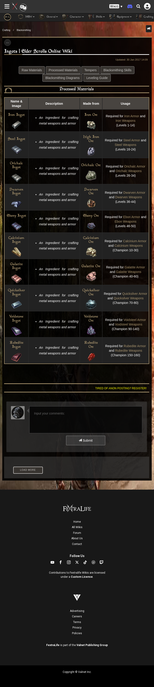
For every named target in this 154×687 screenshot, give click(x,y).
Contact (77, 544)
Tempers (90, 70)
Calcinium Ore (91, 240)
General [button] (48, 17)
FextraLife (52, 645)
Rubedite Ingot (16, 345)
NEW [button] (26, 17)
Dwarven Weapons (128, 197)
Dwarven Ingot (16, 192)
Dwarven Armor (134, 192)
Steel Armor (131, 140)
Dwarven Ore (91, 192)
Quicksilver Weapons (129, 298)
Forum (77, 532)
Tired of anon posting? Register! (121, 388)
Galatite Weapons (128, 272)
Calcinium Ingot (16, 240)
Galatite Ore (91, 266)
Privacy (77, 627)
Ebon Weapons (125, 221)
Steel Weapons (125, 145)
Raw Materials (32, 70)
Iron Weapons (126, 120)
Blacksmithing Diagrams (62, 78)
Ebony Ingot (16, 216)
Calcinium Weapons (128, 245)
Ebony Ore (91, 216)
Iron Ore (91, 115)
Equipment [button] (120, 17)
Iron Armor (131, 116)
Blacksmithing (24, 30)
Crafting (6, 30)
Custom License (82, 576)
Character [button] (73, 17)
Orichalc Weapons (129, 171)
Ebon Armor (131, 217)
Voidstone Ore (91, 319)
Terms (77, 622)
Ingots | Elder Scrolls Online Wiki (38, 51)
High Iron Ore (91, 139)
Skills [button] (96, 17)
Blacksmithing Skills (117, 70)
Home (77, 521)
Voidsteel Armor (134, 320)
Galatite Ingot (16, 266)
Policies (77, 633)
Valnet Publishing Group (92, 645)
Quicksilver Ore (91, 293)
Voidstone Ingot (16, 319)
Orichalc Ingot (16, 166)
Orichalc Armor (134, 166)
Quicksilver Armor (134, 293)
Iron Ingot (16, 115)
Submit (85, 440)
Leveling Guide (97, 78)
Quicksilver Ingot (16, 293)
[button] (116, 6)
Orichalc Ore (91, 165)
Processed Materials (63, 70)
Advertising (77, 611)
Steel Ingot (16, 139)
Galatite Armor (135, 267)
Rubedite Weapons (128, 350)
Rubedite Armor (135, 346)
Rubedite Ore (91, 345)
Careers (77, 616)
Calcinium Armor (134, 241)
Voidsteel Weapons (128, 324)
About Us (77, 538)
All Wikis (77, 527)
